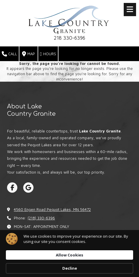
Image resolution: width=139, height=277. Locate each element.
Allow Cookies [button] (69, 255)
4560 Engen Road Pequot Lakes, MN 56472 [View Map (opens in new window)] (52, 209)
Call (9, 54)
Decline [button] (69, 268)
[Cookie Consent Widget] (69, 253)
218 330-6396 (69, 38)
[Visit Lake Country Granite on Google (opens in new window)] (28, 187)
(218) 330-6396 (41, 218)
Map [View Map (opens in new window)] (28, 54)
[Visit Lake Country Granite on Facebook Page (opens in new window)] (12, 187)
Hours (48, 54)
